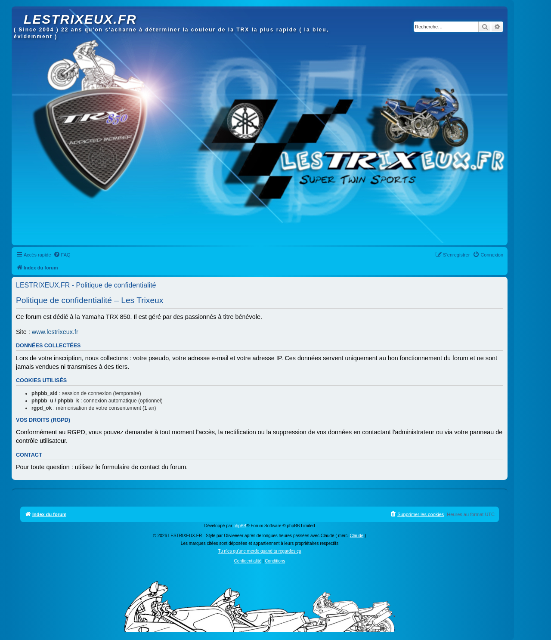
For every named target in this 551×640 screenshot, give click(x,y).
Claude (357, 535)
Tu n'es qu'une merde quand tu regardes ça (259, 551)
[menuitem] (62, 255)
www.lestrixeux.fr (55, 331)
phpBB (239, 525)
